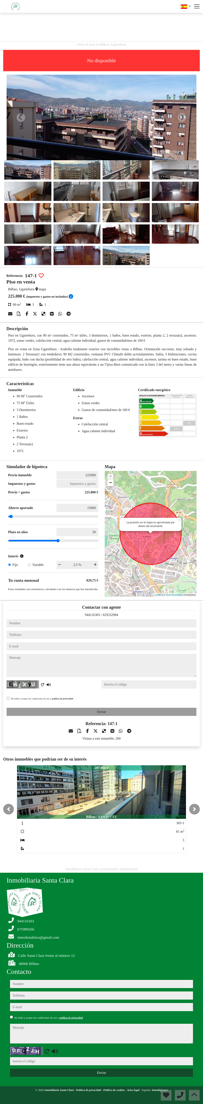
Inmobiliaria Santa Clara (60, 1090)
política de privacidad (62, 698)
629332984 (110, 615)
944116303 (92, 615)
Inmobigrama (160, 1090)
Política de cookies (114, 1090)
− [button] (110, 483)
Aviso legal (133, 1090)
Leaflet (158, 595)
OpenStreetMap (174, 595)
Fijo (15, 565)
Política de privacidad (89, 1090)
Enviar (101, 712)
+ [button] (110, 476)
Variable (38, 565)
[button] (8, 809)
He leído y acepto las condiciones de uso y (42, 698)
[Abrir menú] (197, 6)
